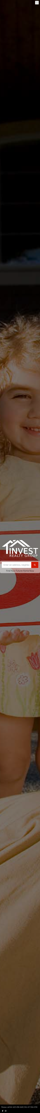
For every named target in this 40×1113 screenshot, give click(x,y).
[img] (2, 1111)
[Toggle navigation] (37, 2)
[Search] (16, 565)
